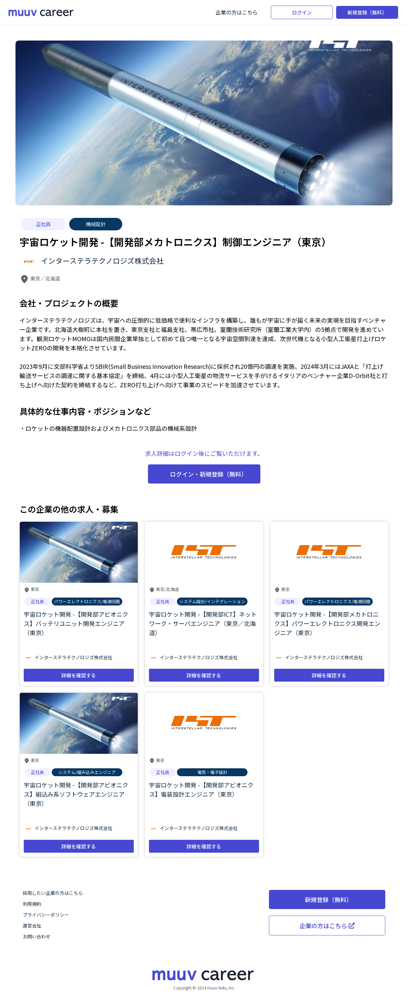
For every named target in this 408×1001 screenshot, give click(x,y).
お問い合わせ (36, 936)
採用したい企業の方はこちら (53, 893)
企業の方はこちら (237, 12)
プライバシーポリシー (46, 914)
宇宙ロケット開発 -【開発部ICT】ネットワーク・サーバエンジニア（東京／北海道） (203, 623)
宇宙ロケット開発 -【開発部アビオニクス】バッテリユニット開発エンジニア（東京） (76, 623)
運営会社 (32, 925)
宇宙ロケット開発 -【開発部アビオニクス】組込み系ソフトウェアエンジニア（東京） (76, 794)
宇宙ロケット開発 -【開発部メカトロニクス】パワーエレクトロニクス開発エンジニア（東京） (327, 623)
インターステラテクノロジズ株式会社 (102, 260)
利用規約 (32, 903)
